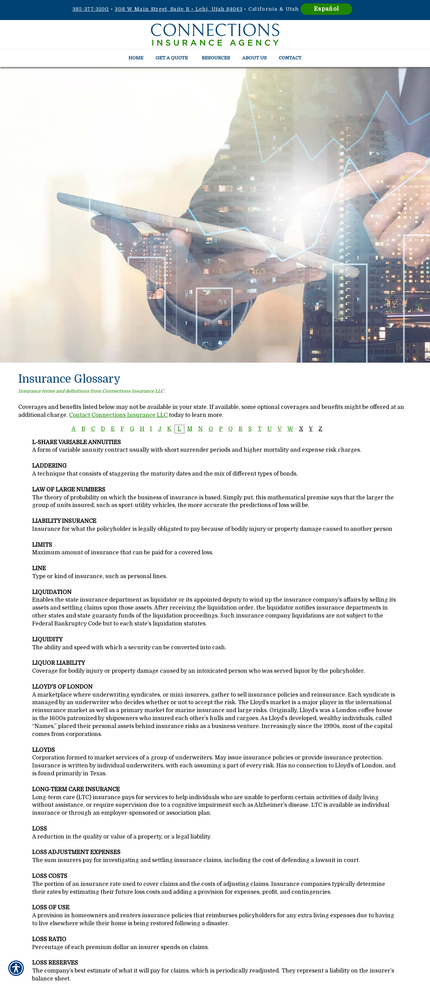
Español (326, 9)
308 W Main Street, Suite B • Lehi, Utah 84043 (178, 9)
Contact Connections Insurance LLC (119, 415)
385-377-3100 (91, 9)
